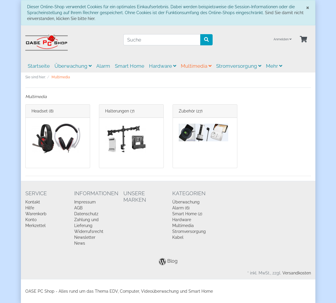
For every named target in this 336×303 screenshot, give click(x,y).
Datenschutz (86, 213)
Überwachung (73, 66)
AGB (78, 208)
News (79, 243)
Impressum (85, 202)
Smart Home (129, 66)
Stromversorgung (238, 66)
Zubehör (187, 111)
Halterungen (117, 111)
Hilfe (29, 208)
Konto (31, 219)
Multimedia (196, 66)
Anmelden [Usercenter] (283, 39)
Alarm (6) (181, 208)
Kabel (177, 237)
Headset (40, 111)
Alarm (103, 66)
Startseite (39, 66)
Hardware (162, 66)
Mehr (274, 66)
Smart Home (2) (187, 213)
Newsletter (84, 237)
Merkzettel (35, 225)
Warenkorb (36, 213)
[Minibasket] (303, 39)
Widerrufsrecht (88, 231)
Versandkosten (296, 273)
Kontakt (32, 202)
